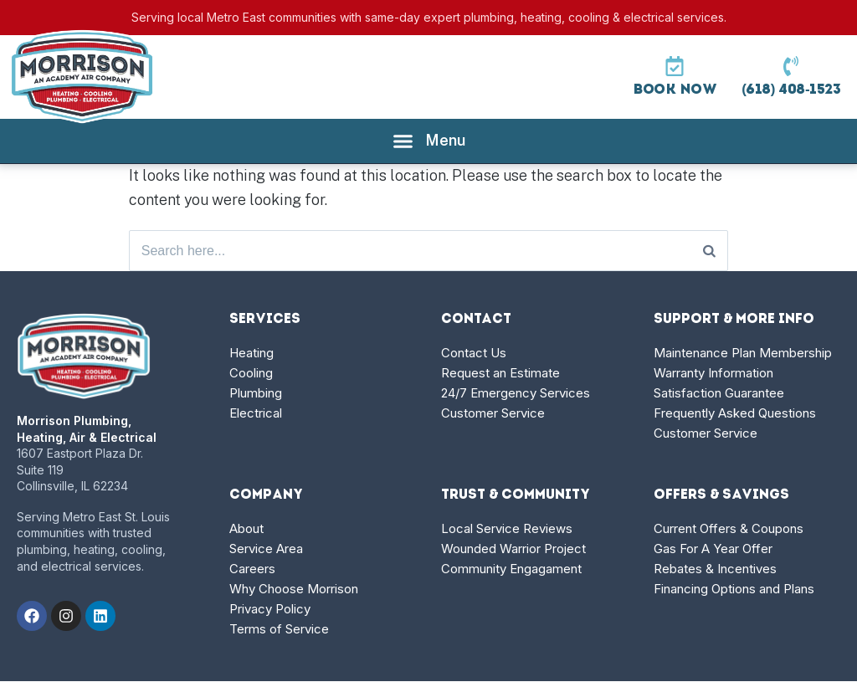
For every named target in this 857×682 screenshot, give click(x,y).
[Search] (709, 251)
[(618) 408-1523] (791, 66)
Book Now (674, 90)
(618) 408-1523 (791, 90)
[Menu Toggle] (429, 141)
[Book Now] (675, 66)
